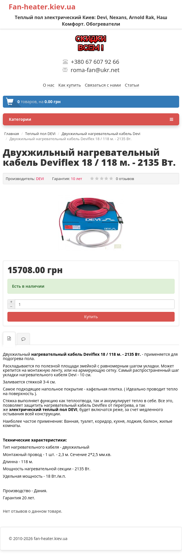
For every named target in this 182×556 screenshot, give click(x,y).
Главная (11, 133)
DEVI (40, 178)
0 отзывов (125, 178)
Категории (91, 119)
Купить (91, 316)
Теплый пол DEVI (40, 133)
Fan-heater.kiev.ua (42, 6)
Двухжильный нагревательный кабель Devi (101, 133)
